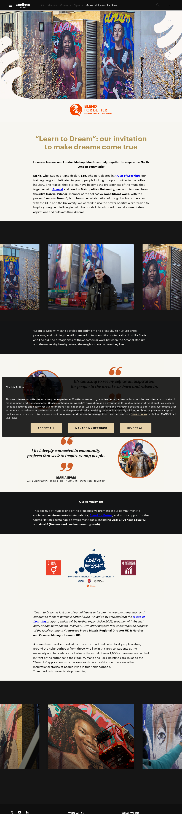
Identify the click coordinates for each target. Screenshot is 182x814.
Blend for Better (101, 515)
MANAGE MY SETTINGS (91, 428)
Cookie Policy (139, 414)
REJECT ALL (135, 428)
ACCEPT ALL (46, 428)
